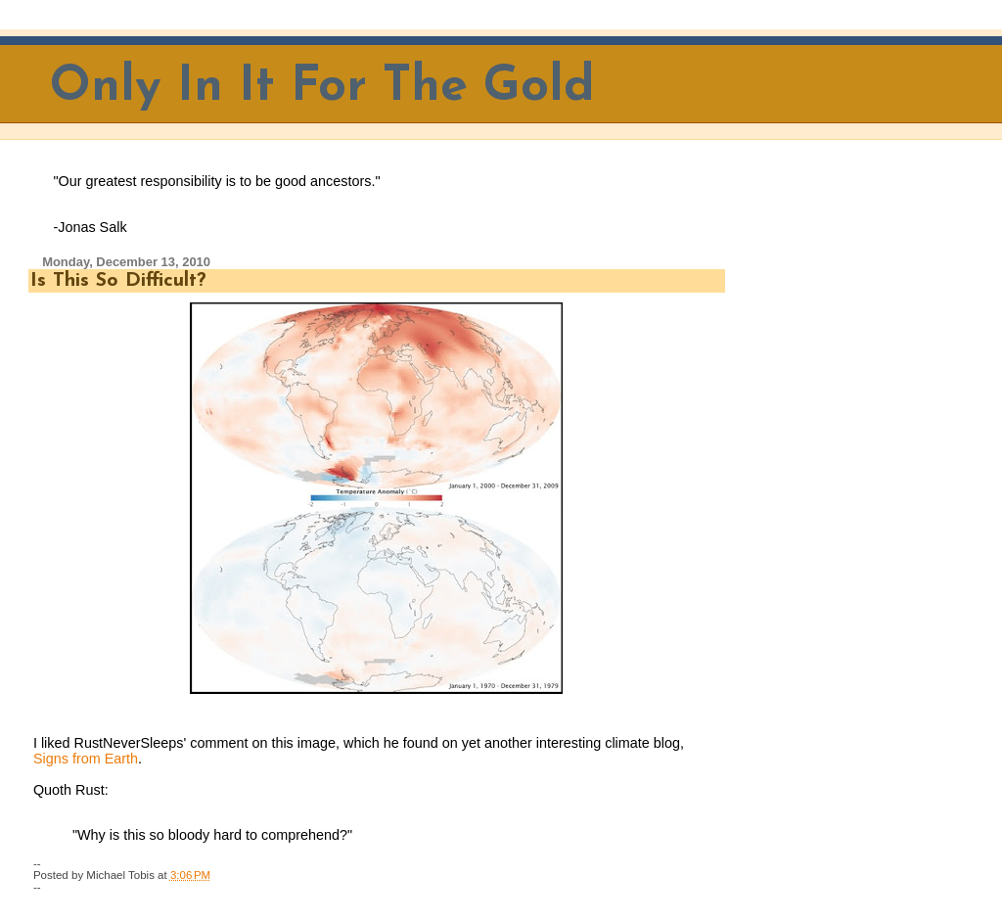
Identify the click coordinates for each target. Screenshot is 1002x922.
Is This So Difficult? (118, 281)
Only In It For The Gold (322, 88)
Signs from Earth (85, 758)
